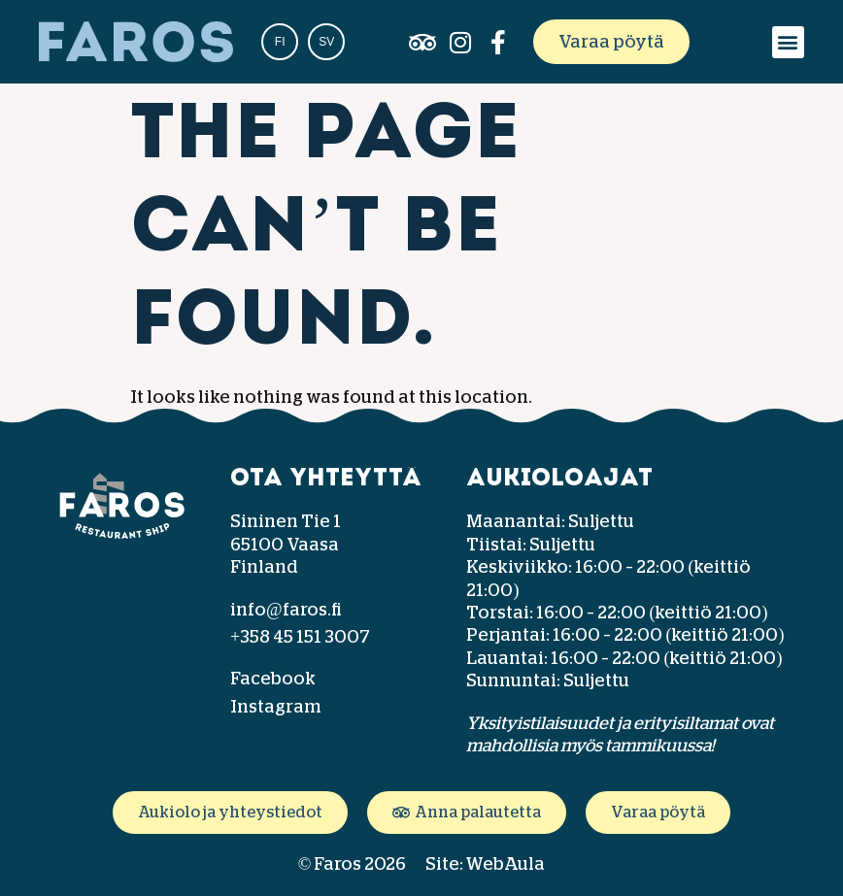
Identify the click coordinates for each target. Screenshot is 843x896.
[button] (788, 42)
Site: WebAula (485, 864)
